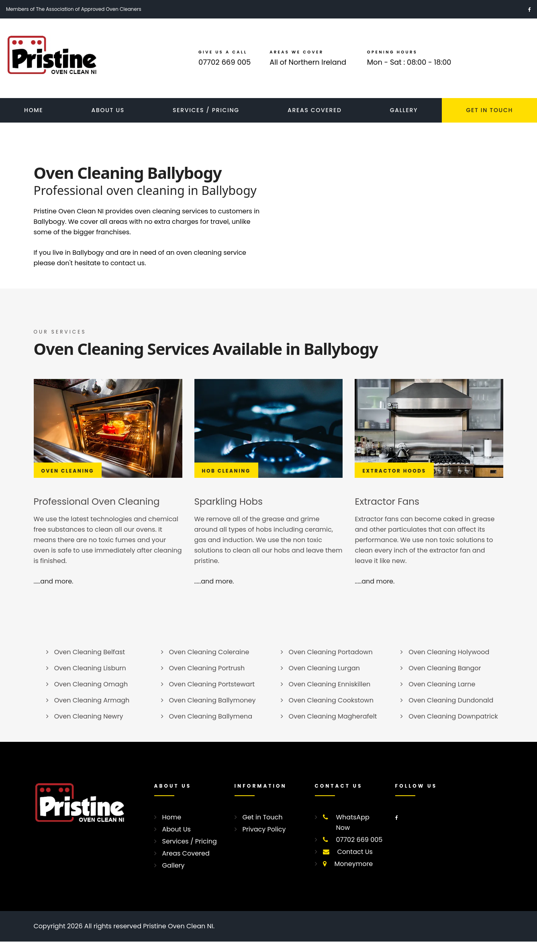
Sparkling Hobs (230, 509)
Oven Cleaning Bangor (444, 676)
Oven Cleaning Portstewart (212, 692)
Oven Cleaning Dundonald (450, 708)
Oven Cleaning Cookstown (331, 708)
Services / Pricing (206, 119)
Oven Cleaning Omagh (91, 692)
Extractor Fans (388, 509)
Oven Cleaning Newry (88, 724)
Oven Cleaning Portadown (331, 660)
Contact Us (355, 860)
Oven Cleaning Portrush (207, 676)
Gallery (404, 119)
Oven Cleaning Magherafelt (333, 724)
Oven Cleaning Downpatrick (453, 724)
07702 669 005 (224, 66)
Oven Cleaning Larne (441, 692)
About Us (108, 119)
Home (33, 119)
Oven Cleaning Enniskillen (330, 692)
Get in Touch (263, 825)
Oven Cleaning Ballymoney (212, 708)
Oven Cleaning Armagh (92, 708)
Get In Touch (489, 119)
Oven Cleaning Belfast (89, 660)
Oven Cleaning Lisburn (90, 676)
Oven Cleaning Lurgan (324, 676)
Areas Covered (315, 119)
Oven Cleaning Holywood (448, 660)
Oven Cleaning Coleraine (209, 660)
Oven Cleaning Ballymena (210, 724)
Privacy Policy (264, 837)
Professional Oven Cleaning (100, 509)
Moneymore (354, 872)
